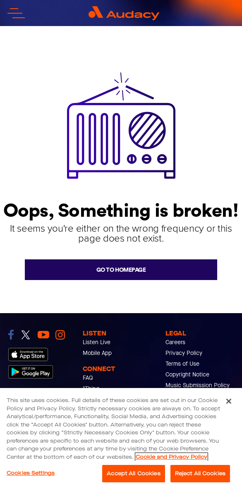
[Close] (229, 401)
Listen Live (96, 342)
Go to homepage (121, 269)
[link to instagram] (60, 335)
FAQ (88, 378)
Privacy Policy (183, 353)
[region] (121, 439)
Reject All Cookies (200, 473)
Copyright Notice (187, 374)
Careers (175, 342)
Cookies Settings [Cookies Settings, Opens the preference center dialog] (31, 473)
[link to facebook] (11, 335)
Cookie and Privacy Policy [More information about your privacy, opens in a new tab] (171, 456)
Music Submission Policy (197, 385)
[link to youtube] (43, 334)
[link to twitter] (25, 335)
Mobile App (97, 353)
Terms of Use (182, 364)
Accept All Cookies (133, 473)
